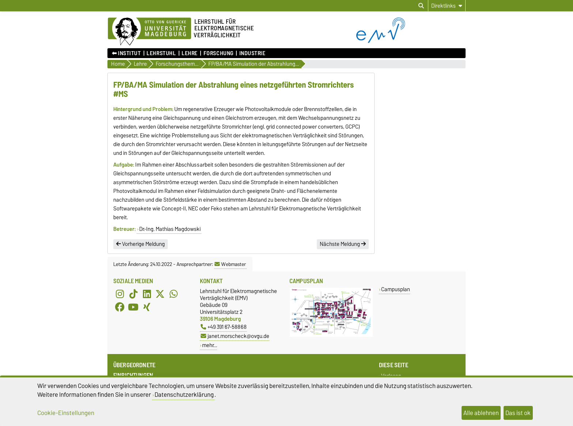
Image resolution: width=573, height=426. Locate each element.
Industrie (252, 53)
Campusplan (395, 289)
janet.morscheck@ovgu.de (235, 336)
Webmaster (230, 264)
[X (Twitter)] (160, 294)
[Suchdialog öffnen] (421, 5)
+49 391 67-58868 (224, 326)
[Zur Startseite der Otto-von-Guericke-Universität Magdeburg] (149, 31)
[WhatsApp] (173, 294)
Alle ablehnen (481, 413)
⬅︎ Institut (126, 53)
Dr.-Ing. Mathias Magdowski (170, 229)
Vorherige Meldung (140, 244)
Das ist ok (518, 413)
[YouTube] (133, 307)
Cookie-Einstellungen (65, 413)
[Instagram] (119, 294)
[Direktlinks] (446, 5)
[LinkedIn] (146, 294)
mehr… (209, 345)
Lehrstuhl (161, 53)
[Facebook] (119, 307)
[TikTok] (133, 294)
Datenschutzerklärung (184, 394)
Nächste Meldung (343, 244)
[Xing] (146, 307)
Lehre (190, 53)
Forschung (219, 53)
